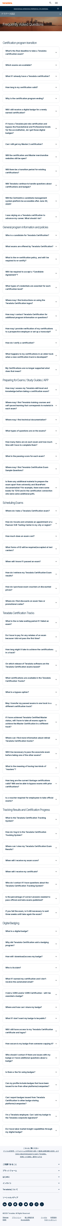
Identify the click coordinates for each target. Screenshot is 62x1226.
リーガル (44, 1217)
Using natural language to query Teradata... (31, 1154)
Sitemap (6, 1217)
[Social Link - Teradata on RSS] (42, 1204)
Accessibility (25, 1220)
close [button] (58, 8)
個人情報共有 (29, 1217)
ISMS (4, 1220)
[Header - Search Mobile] (50, 3)
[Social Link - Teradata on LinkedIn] (5, 1204)
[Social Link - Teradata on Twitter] (21, 1204)
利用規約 (53, 1217)
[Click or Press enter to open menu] (56, 3)
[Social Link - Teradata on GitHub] (10, 1204)
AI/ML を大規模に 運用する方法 (31, 1157)
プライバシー (16, 1217)
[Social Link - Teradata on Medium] (15, 1204)
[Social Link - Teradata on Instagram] (37, 1204)
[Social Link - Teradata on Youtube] (26, 1204)
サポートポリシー (50, 1220)
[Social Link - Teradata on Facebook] (31, 1204)
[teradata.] (7, 3)
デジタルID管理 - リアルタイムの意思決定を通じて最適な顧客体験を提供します (31, 1151)
